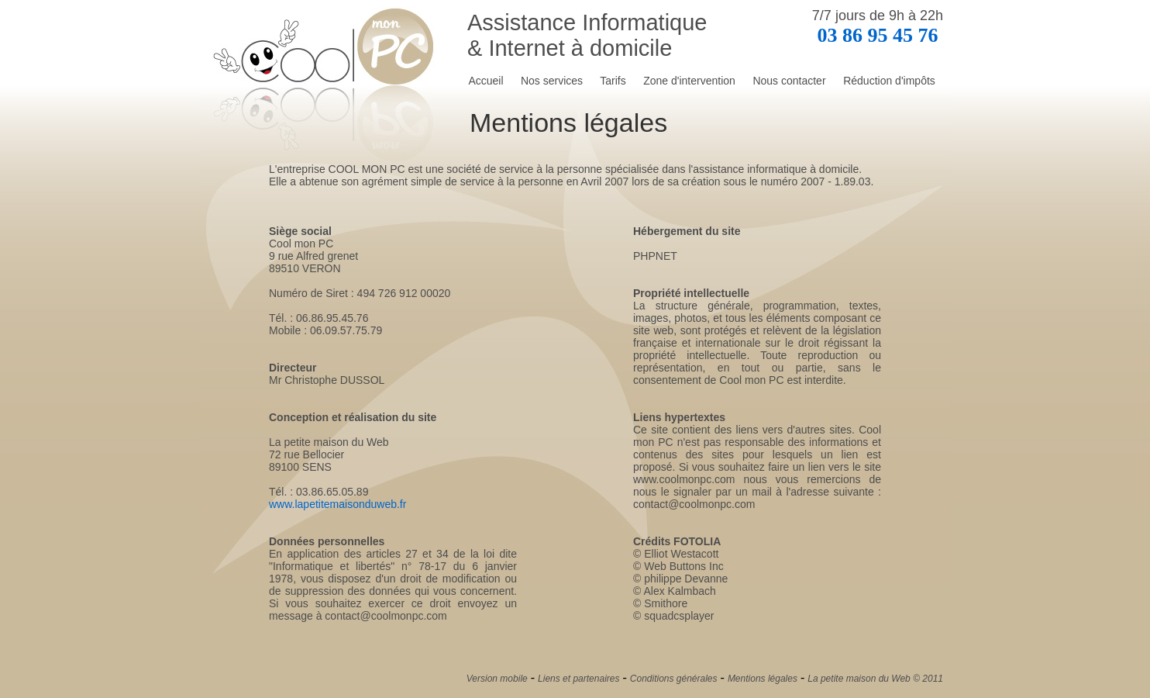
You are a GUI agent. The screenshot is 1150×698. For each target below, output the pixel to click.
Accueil (485, 80)
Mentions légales (762, 678)
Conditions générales (674, 678)
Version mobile (497, 678)
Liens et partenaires (578, 678)
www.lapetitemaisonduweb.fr (337, 504)
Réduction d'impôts (889, 80)
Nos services (552, 80)
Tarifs (612, 80)
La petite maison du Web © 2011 (875, 678)
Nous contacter (788, 80)
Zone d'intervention (689, 80)
